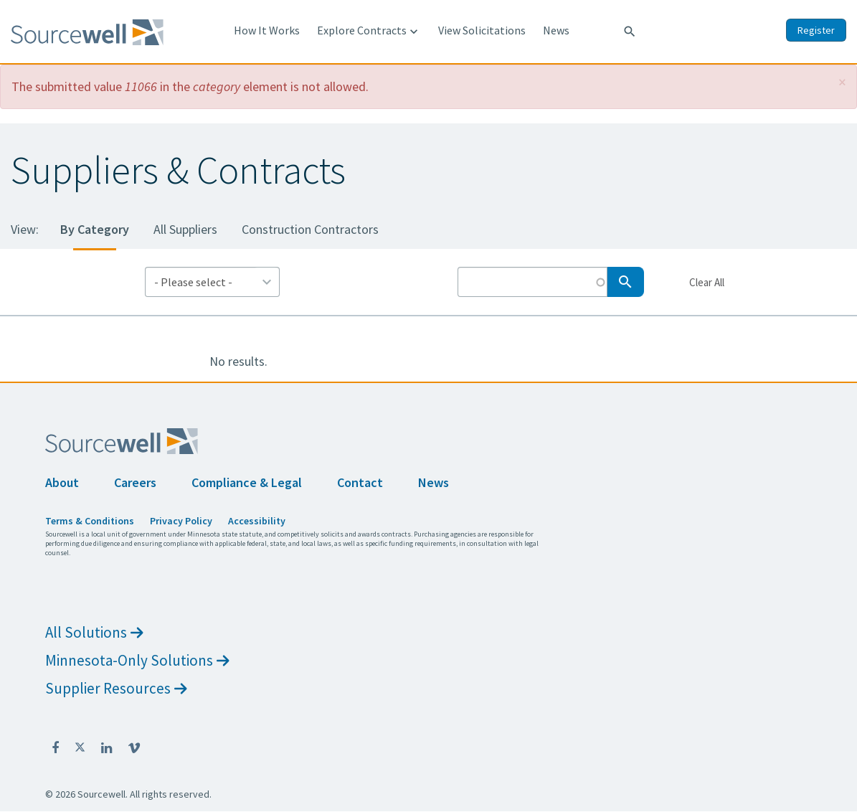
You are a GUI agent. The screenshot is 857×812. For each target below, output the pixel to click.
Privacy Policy (181, 520)
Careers (135, 482)
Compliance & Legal (246, 482)
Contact (360, 482)
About (62, 482)
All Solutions (94, 632)
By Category (94, 229)
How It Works (267, 30)
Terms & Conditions (89, 520)
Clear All (706, 281)
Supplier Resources (116, 688)
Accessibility (256, 520)
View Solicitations (482, 30)
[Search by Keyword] (533, 282)
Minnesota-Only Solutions (137, 660)
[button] (842, 82)
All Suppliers (185, 229)
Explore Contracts (369, 31)
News (556, 30)
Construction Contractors (310, 229)
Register (816, 30)
